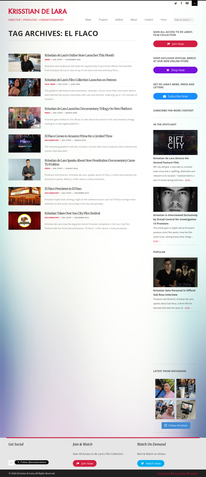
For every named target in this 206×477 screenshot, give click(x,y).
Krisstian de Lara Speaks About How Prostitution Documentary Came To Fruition (90, 162)
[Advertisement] (175, 339)
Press (164, 19)
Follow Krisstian (175, 425)
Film (47, 84)
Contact (149, 19)
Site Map (193, 473)
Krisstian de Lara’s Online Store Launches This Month (79, 55)
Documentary (52, 140)
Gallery (119, 19)
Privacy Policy (179, 473)
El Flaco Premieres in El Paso (63, 189)
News (88, 19)
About (134, 19)
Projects (103, 19)
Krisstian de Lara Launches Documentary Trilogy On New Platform (88, 109)
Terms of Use (164, 473)
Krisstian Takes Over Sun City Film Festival (72, 213)
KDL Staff (57, 59)
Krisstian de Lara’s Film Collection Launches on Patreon (80, 80)
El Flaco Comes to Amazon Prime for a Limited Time (78, 136)
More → (189, 180)
